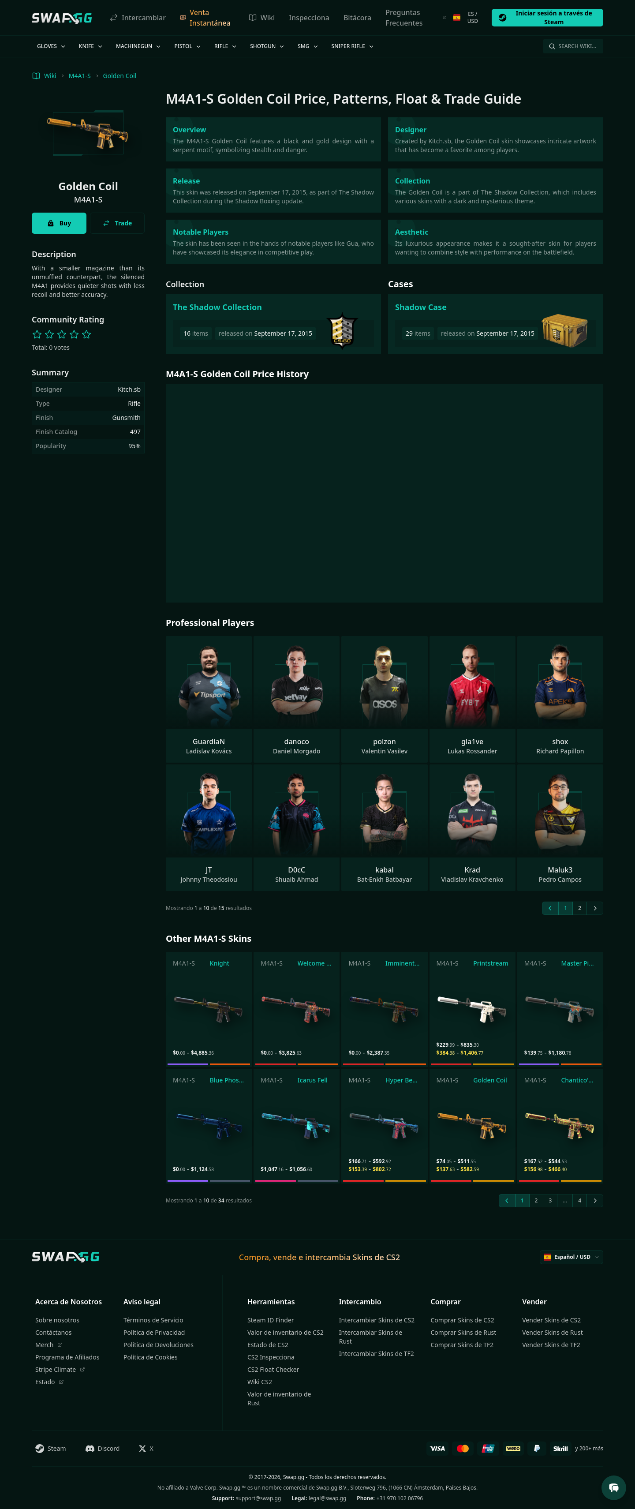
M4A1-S (80, 75)
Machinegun (139, 46)
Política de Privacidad (154, 1332)
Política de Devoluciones (158, 1345)
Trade (117, 223)
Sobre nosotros (57, 1320)
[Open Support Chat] (613, 1487)
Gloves (52, 46)
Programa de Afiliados (67, 1357)
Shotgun (267, 46)
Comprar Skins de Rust (464, 1332)
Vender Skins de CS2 (551, 1320)
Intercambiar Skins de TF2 (376, 1353)
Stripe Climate (60, 1369)
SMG (308, 46)
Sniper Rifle (353, 46)
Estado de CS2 (267, 1345)
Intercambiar (137, 17)
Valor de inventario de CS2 (285, 1332)
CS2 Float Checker (273, 1369)
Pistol (188, 46)
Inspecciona (309, 17)
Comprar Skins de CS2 (462, 1320)
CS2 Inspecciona (271, 1357)
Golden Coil (120, 75)
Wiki (261, 17)
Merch (49, 1345)
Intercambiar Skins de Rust (370, 1336)
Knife (91, 46)
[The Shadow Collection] (273, 324)
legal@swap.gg (327, 1498)
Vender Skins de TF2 (551, 1345)
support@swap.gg (258, 1498)
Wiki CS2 (259, 1382)
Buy (59, 223)
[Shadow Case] (495, 324)
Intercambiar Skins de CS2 (377, 1320)
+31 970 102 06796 (400, 1498)
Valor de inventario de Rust (279, 1398)
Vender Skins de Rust (552, 1332)
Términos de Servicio (153, 1320)
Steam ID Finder (270, 1320)
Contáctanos (53, 1332)
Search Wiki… (572, 46)
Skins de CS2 (376, 1257)
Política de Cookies (150, 1357)
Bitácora (357, 17)
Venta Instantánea (205, 17)
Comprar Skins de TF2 (462, 1345)
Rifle (226, 46)
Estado (49, 1382)
